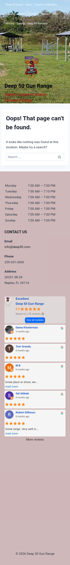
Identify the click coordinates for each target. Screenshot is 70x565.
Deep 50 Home (14, 4)
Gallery (21, 23)
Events (21, 13)
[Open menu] (62, 66)
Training (10, 13)
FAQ (55, 13)
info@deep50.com (17, 247)
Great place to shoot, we (35, 384)
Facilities (33, 13)
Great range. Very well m (35, 431)
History (10, 23)
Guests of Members (46, 4)
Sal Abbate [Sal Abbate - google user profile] (22, 393)
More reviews (35, 439)
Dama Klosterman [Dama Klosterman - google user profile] (27, 327)
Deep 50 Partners (37, 23)
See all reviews (35, 320)
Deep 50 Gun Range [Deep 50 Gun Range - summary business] (30, 303)
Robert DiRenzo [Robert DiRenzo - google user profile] (25, 412)
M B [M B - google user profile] (18, 365)
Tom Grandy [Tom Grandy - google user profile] (23, 346)
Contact (45, 13)
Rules (29, 4)
